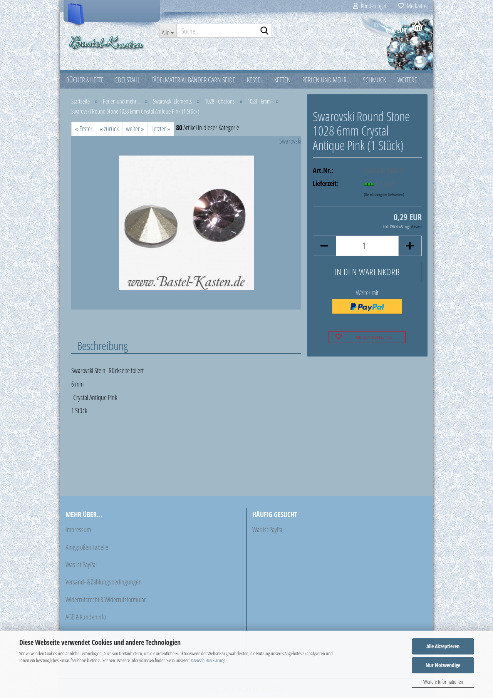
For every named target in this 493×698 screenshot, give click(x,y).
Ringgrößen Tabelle (86, 547)
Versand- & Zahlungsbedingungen (103, 581)
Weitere (407, 79)
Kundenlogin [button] (369, 6)
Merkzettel (413, 6)
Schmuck (374, 79)
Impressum (78, 529)
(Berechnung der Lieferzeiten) (384, 194)
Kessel (255, 79)
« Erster (83, 128)
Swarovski (290, 141)
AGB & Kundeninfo (85, 616)
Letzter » (160, 128)
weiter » (135, 128)
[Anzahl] (367, 246)
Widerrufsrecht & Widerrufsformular (105, 599)
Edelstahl (127, 79)
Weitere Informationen (443, 681)
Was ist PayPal (81, 564)
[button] (324, 246)
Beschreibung (102, 345)
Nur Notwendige (443, 665)
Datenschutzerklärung (207, 660)
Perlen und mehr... (326, 79)
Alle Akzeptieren (442, 646)
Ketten (282, 79)
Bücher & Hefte (85, 79)
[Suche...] (168, 31)
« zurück (109, 128)
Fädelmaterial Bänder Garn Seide (193, 79)
